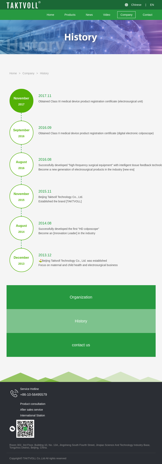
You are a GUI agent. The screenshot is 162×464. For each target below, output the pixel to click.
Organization (81, 297)
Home (50, 14)
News (89, 14)
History (44, 73)
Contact (147, 14)
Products (70, 14)
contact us (81, 345)
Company (126, 14)
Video (106, 14)
